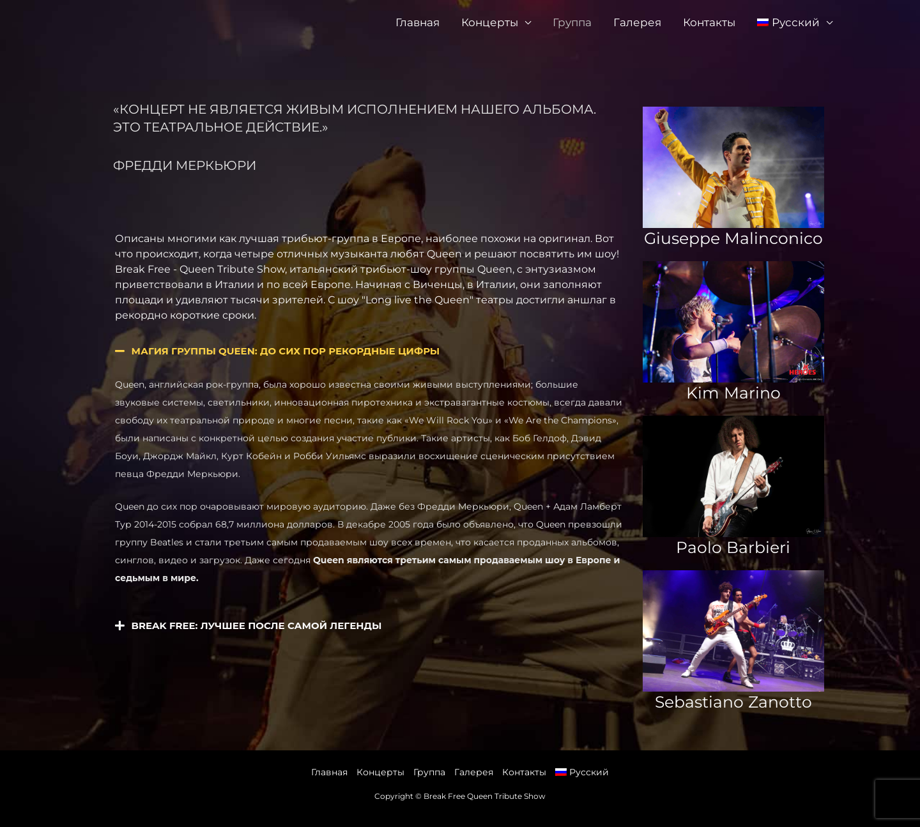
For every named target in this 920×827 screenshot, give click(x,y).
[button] (369, 351)
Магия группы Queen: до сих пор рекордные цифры (286, 351)
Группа (572, 22)
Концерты (489, 22)
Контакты (709, 22)
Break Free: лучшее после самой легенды (257, 625)
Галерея (637, 22)
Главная (417, 22)
